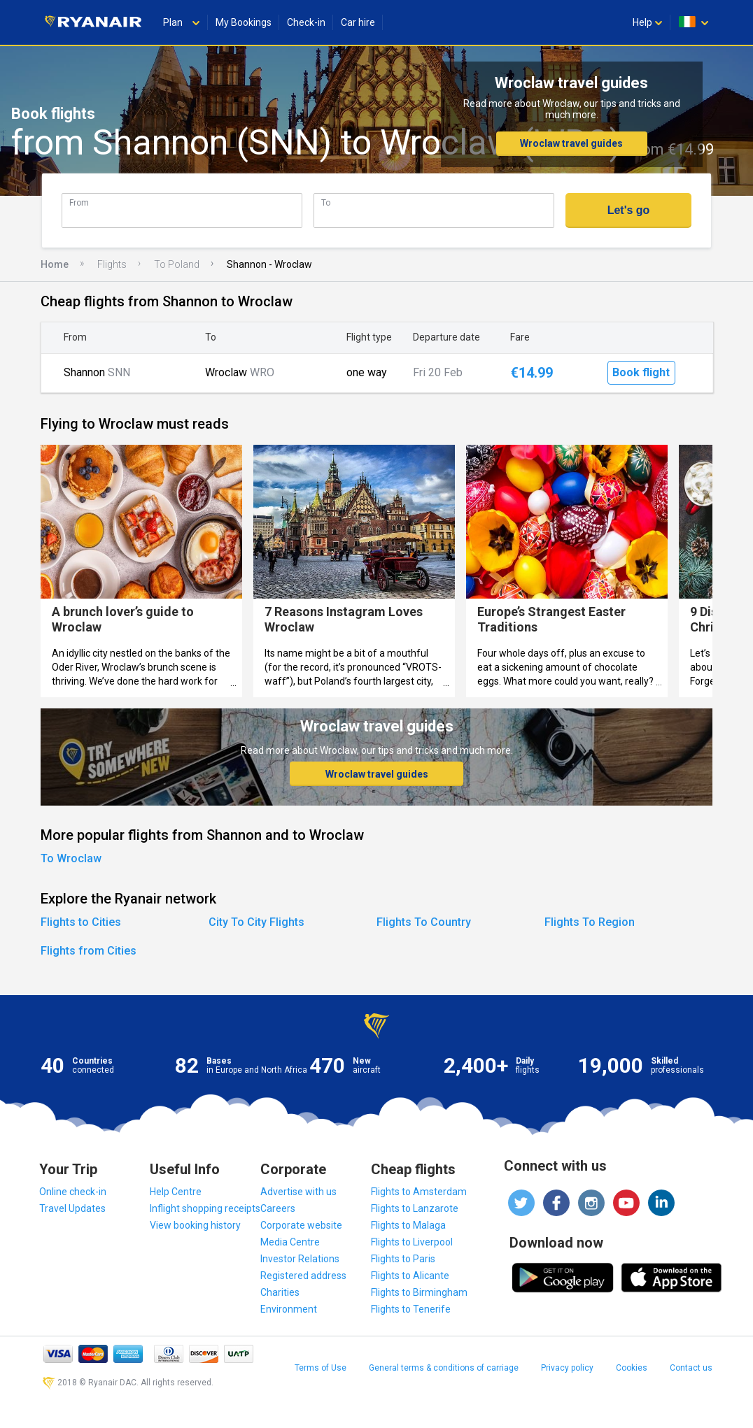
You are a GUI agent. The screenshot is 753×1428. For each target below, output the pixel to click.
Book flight (641, 372)
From (79, 202)
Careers (277, 1208)
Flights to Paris (403, 1258)
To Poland (176, 264)
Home (55, 264)
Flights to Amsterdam (419, 1191)
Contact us (691, 1368)
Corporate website (301, 1225)
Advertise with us (298, 1191)
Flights (112, 264)
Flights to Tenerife (411, 1309)
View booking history (195, 1225)
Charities (280, 1292)
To (325, 202)
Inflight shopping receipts (205, 1208)
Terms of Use (320, 1368)
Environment (288, 1309)
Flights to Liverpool (412, 1242)
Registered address (303, 1275)
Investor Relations (299, 1258)
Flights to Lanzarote (414, 1208)
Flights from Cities (88, 950)
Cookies (631, 1368)
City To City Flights (256, 922)
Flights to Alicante (410, 1275)
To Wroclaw (71, 858)
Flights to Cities (81, 922)
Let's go (628, 210)
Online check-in (72, 1191)
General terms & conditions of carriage (444, 1368)
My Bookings (244, 22)
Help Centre (176, 1191)
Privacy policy (567, 1368)
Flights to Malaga (408, 1225)
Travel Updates (72, 1208)
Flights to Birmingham (419, 1292)
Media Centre (290, 1242)
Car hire (358, 22)
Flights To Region (589, 922)
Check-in (306, 22)
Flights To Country (423, 922)
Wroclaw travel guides (571, 143)
